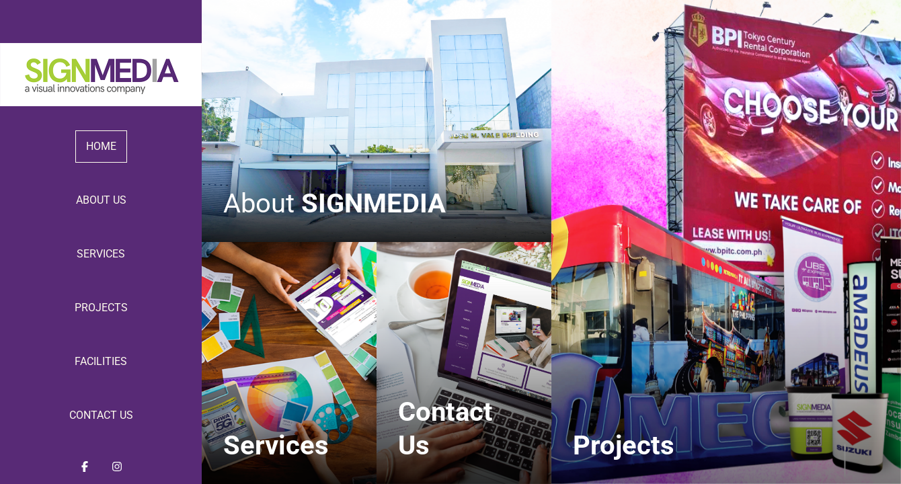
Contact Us (101, 415)
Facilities (101, 361)
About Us (101, 200)
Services (101, 253)
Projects (101, 307)
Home (101, 146)
